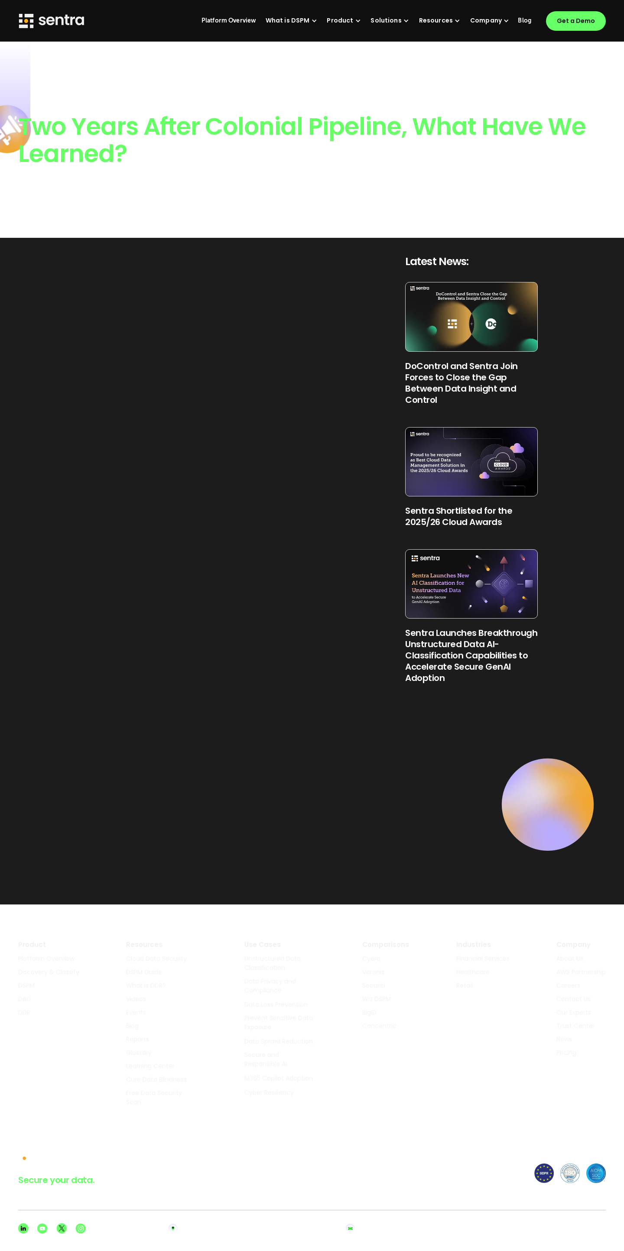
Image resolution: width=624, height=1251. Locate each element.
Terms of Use (591, 1228)
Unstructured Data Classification (272, 963)
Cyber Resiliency (269, 1092)
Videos (136, 999)
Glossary (139, 1052)
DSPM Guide (144, 972)
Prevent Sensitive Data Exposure (278, 1022)
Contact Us (573, 999)
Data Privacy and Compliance (270, 986)
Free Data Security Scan (154, 1097)
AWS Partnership (581, 972)
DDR (24, 1012)
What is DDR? (146, 985)
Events (136, 1012)
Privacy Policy (548, 1228)
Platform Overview (46, 958)
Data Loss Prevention (276, 1004)
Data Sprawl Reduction (278, 1041)
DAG (24, 999)
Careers (568, 985)
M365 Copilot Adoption (278, 1078)
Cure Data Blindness (156, 1079)
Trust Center (575, 1025)
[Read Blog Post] (471, 343)
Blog (132, 1025)
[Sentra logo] (51, 21)
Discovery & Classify (48, 972)
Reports (137, 1039)
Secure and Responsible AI (265, 1059)
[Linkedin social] (23, 1228)
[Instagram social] (80, 1228)
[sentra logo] (46, 1159)
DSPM (26, 985)
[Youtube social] (42, 1228)
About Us (569, 958)
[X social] (61, 1228)
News (564, 1039)
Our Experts (573, 1012)
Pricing (566, 1052)
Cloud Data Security (156, 958)
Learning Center (150, 1066)
